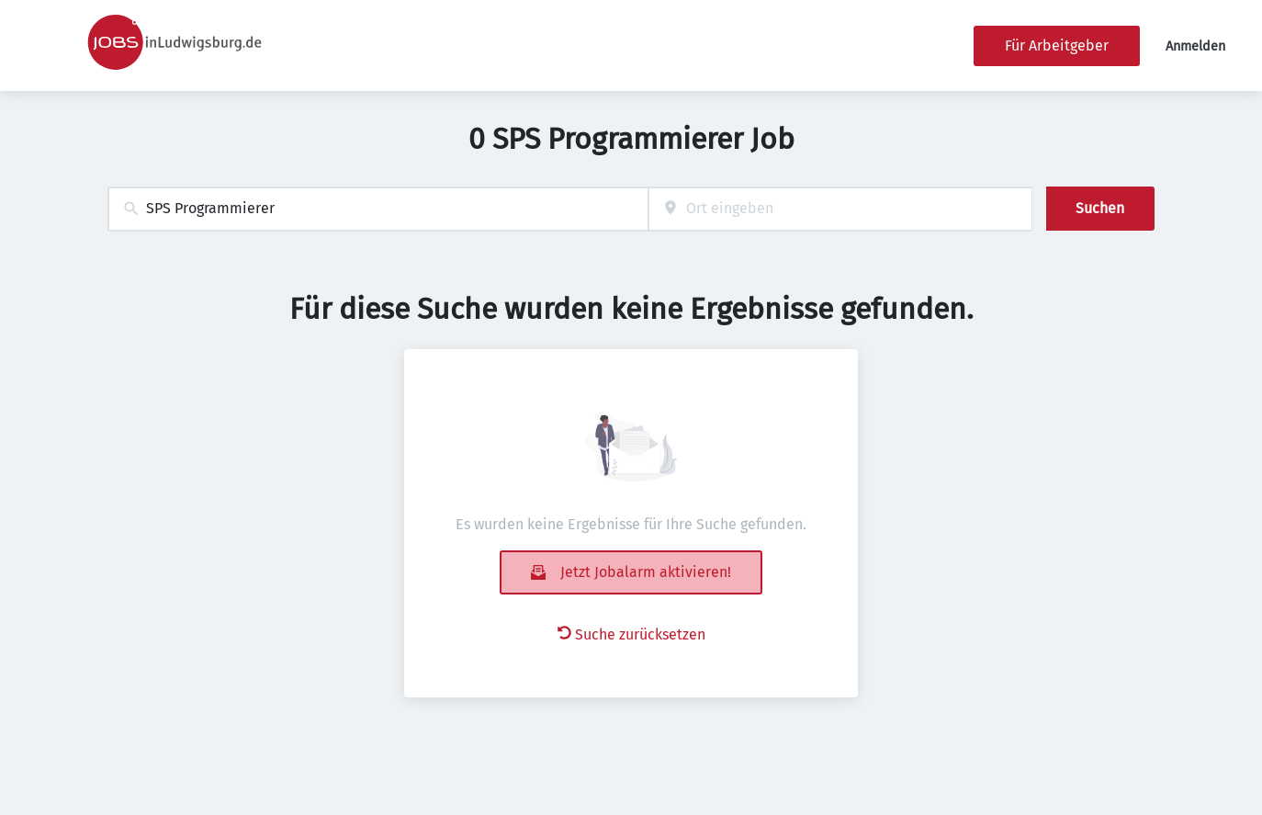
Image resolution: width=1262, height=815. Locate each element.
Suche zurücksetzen (631, 634)
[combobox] (377, 209)
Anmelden (1195, 46)
